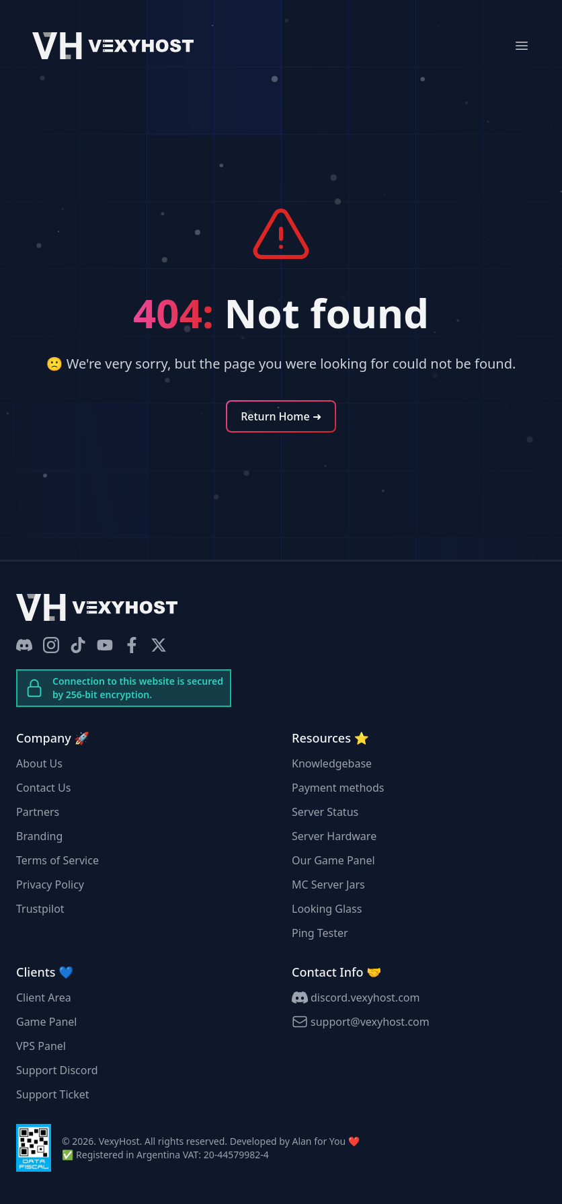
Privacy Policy (50, 884)
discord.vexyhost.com (355, 997)
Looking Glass (327, 908)
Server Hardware (334, 836)
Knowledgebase (332, 763)
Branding (39, 836)
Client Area (43, 997)
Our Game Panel (333, 860)
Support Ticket (52, 1094)
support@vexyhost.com (361, 1022)
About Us (39, 763)
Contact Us (43, 787)
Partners (37, 811)
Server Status (325, 811)
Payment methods (338, 787)
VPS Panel (41, 1046)
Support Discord (57, 1070)
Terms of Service (57, 860)
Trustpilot (40, 908)
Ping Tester (320, 933)
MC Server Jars (328, 884)
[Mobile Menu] (521, 46)
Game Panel (46, 1021)
